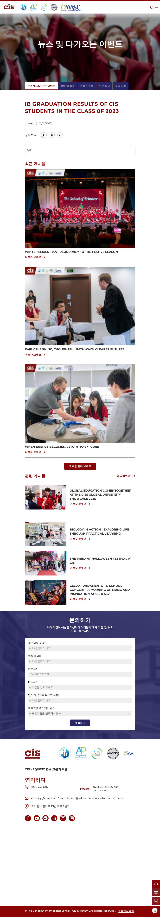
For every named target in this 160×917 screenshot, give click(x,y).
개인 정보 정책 (126, 911)
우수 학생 (104, 85)
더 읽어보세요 (35, 257)
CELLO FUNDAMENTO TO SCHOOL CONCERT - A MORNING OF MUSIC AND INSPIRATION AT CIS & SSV (100, 590)
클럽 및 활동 (67, 85)
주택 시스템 (87, 85)
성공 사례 (120, 85)
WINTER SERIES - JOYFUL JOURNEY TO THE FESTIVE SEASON (71, 252)
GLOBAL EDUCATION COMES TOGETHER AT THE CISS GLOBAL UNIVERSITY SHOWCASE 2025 (100, 495)
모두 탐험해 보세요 (80, 466)
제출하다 (80, 722)
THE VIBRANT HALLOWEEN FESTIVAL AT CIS (101, 561)
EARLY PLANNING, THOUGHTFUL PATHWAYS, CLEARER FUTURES (74, 349)
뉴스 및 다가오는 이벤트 (41, 85)
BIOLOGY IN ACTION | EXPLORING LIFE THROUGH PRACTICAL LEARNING (99, 531)
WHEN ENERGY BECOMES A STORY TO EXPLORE (62, 447)
